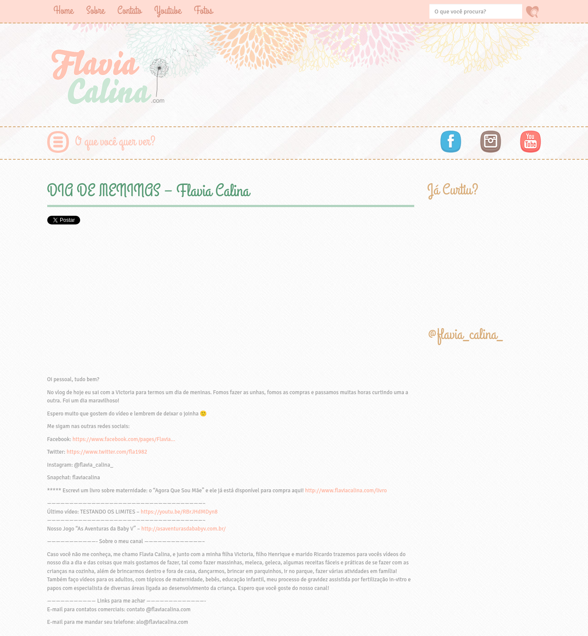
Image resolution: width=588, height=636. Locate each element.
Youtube (167, 10)
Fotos (203, 10)
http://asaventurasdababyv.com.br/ (183, 528)
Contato (129, 10)
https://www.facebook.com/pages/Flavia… (123, 439)
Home (63, 10)
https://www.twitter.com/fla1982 (107, 451)
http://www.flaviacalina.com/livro (346, 490)
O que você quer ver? (115, 141)
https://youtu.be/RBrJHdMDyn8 (179, 511)
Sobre (95, 10)
